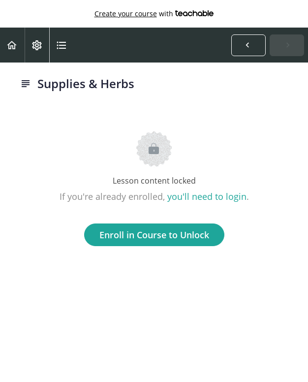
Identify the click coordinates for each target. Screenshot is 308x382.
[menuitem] (37, 45)
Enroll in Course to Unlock (154, 235)
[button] (12, 45)
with (154, 14)
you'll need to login (206, 196)
